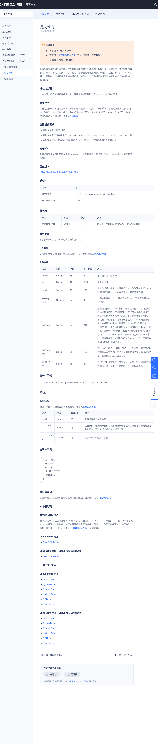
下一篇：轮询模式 (123, 655)
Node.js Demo (50, 594)
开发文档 (44, 14)
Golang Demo (49, 589)
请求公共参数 (100, 253)
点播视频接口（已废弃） (15, 55)
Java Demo (48, 604)
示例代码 (60, 14)
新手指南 (15, 26)
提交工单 (72, 681)
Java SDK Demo (51, 542)
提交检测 (8, 73)
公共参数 (15, 37)
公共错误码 (105, 497)
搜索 (155, 4)
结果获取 (16, 78)
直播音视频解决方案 (66, 54)
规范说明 (6, 31)
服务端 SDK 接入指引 (78, 528)
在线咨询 (84, 681)
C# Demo (47, 599)
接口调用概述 (10, 67)
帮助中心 (31, 4)
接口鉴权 (15, 49)
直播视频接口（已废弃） (15, 61)
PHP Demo (48, 579)
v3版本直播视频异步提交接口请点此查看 (59, 172)
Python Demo (49, 584)
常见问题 (100, 14)
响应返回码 (7, 43)
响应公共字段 (89, 406)
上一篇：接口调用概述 (52, 655)
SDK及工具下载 (80, 14)
